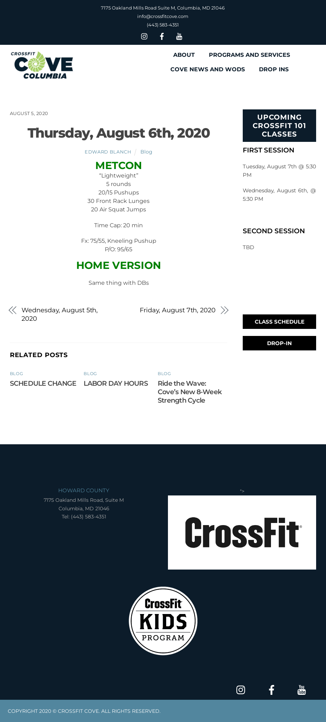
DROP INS (274, 69)
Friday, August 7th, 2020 (178, 310)
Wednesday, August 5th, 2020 (60, 314)
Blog (146, 152)
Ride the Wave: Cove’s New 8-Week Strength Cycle (190, 391)
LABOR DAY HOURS (115, 383)
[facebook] (162, 35)
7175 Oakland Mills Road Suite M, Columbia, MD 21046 (163, 8)
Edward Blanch (108, 152)
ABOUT (184, 55)
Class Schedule (279, 321)
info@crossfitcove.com (162, 16)
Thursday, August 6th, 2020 (119, 133)
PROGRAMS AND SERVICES (249, 55)
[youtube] (179, 35)
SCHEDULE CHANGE (43, 383)
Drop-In (279, 343)
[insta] (145, 35)
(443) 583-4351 (163, 25)
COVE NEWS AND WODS (207, 69)
